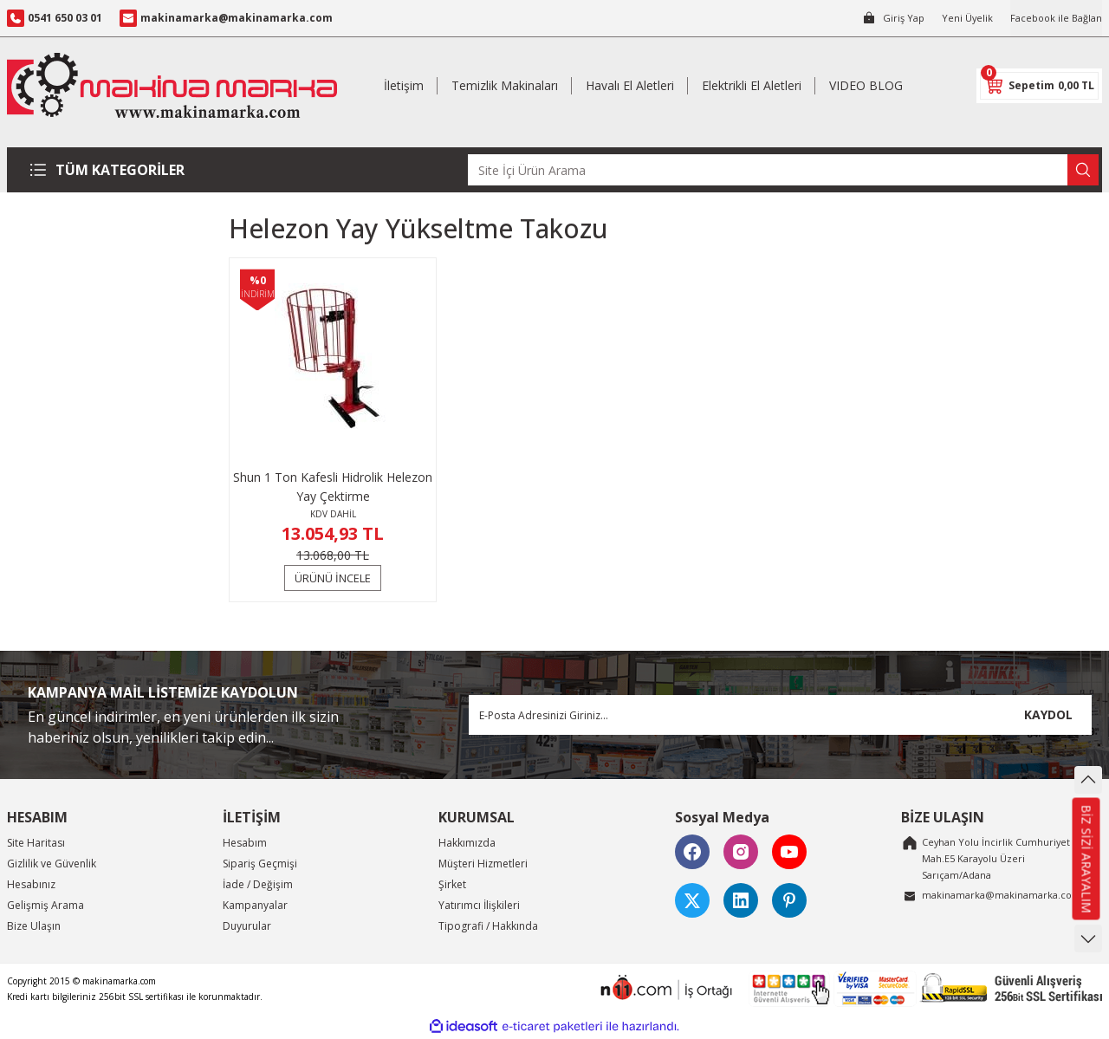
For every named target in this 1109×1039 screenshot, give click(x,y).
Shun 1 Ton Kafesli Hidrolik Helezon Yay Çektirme (332, 486)
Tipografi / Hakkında (488, 926)
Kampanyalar (255, 905)
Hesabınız (31, 884)
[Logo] (172, 85)
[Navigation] (110, 169)
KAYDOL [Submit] (1048, 714)
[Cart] (1039, 86)
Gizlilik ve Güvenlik (51, 863)
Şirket (452, 884)
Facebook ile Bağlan (1052, 17)
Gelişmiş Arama (45, 905)
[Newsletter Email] (780, 715)
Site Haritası (36, 842)
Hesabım (245, 842)
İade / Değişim (258, 884)
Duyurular (247, 926)
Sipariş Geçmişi (260, 863)
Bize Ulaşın (34, 926)
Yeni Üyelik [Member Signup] (959, 17)
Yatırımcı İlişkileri (479, 905)
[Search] (783, 169)
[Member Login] (883, 18)
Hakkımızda (467, 842)
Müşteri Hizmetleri (483, 863)
